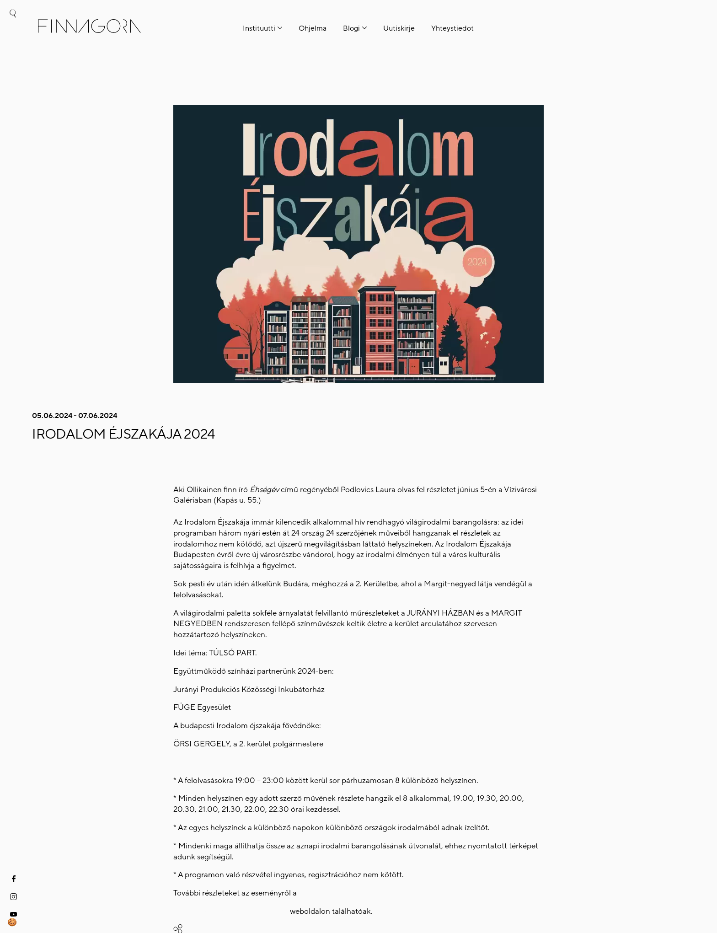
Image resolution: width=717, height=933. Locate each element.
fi (12, 29)
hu (12, 48)
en (12, 68)
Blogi (351, 28)
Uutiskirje (399, 28)
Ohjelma (312, 28)
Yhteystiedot (452, 28)
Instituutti (259, 28)
